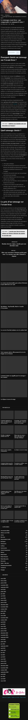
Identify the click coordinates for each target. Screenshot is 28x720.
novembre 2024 (4, 606)
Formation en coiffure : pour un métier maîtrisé (20, 464)
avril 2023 (3, 624)
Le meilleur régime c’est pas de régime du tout (7, 521)
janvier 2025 (3, 602)
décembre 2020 (4, 665)
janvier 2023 (3, 630)
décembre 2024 (4, 604)
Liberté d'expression (5, 550)
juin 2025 (3, 593)
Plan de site (23, 697)
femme (15, 104)
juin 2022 (3, 644)
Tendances (3, 567)
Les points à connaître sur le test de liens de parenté (20, 521)
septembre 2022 (4, 637)
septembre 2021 (4, 646)
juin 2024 (3, 613)
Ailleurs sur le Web (5, 532)
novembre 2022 (4, 635)
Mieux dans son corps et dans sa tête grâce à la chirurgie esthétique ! (19, 436)
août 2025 (3, 589)
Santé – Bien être (5, 563)
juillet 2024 (3, 611)
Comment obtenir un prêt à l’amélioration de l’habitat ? (7, 464)
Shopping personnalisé (6, 565)
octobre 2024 (4, 609)
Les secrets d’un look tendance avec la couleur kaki (14, 330)
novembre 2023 (4, 617)
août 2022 (3, 639)
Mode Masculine (5, 559)
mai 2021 (3, 654)
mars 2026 (3, 578)
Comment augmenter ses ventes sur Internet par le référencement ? (6, 422)
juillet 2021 (3, 650)
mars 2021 (3, 659)
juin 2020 (3, 676)
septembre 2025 (4, 587)
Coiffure (3, 546)
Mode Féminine (4, 556)
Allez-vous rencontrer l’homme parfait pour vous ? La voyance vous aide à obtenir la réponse (14, 254)
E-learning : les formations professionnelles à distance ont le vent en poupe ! (20, 422)
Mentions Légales (6, 697)
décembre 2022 (4, 633)
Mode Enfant (4, 554)
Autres (2, 535)
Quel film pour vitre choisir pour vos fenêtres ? (20, 492)
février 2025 (3, 600)
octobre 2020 (4, 670)
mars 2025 (3, 598)
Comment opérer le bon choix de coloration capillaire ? (6, 492)
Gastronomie (4, 548)
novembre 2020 (4, 667)
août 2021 (3, 648)
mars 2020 (3, 681)
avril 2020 (3, 678)
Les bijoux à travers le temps (8, 399)
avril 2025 (3, 596)
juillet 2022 (3, 641)
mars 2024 (3, 615)
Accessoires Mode (5, 530)
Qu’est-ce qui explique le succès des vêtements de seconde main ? (6, 507)
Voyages (3, 569)
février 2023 (3, 628)
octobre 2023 (4, 620)
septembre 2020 (4, 672)
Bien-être (3, 537)
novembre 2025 (4, 585)
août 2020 (3, 674)
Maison (2, 552)
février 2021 (3, 661)
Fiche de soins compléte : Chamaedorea (6, 450)
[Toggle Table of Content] (17, 52)
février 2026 (3, 580)
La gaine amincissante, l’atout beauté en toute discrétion (19, 478)
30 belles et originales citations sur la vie (5, 436)
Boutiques (3, 541)
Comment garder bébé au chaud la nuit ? (20, 506)
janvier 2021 (3, 663)
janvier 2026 (3, 583)
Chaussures (3, 543)
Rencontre (3, 561)
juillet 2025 (3, 591)
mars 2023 (3, 626)
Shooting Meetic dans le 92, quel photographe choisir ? (7, 477)
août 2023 (3, 622)
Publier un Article (15, 697)
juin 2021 (3, 652)
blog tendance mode (5, 539)
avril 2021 (3, 657)
